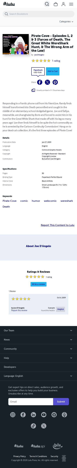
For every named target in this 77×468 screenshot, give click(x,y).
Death (6, 206)
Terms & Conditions (38, 456)
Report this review (19, 310)
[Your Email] (30, 401)
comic (24, 200)
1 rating (56, 61)
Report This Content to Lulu (57, 225)
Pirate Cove (9, 200)
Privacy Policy (19, 456)
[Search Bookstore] (41, 14)
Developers (10, 367)
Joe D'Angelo (39, 55)
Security (54, 456)
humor (36, 200)
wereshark (67, 200)
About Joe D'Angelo (38, 246)
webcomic (50, 200)
